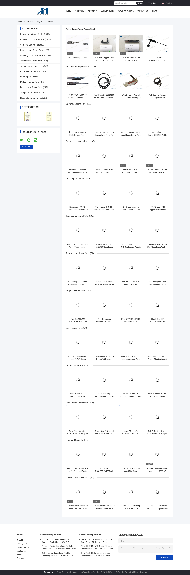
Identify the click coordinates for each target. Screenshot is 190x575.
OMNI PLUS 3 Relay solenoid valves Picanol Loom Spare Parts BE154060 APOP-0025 (96, 554)
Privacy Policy (49, 572)
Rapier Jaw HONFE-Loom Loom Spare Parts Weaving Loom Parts (78, 209)
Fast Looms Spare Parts (31, 87)
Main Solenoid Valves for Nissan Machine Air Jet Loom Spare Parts (78, 508)
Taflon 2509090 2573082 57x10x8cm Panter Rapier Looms (157, 396)
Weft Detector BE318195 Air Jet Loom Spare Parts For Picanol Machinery (104, 97)
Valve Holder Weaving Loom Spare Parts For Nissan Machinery (131, 508)
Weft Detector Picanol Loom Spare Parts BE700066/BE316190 (157, 97)
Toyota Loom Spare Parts (32, 66)
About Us (92, 11)
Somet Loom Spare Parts (31, 50)
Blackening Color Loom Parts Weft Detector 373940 (104, 359)
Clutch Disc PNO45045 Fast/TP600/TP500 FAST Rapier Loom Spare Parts (104, 434)
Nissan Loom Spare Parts (32, 98)
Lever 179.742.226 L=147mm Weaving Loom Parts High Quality (130, 396)
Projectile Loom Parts (30, 71)
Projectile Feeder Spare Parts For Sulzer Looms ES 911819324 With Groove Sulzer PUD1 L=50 (59, 547)
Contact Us (142, 11)
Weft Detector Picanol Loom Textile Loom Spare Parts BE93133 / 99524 (130, 97)
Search (140, 3)
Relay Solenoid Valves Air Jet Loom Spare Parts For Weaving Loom (104, 508)
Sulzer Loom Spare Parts (31, 34)
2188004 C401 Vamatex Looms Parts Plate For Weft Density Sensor (104, 135)
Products (79, 11)
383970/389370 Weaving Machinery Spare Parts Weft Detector (131, 359)
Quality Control (125, 11)
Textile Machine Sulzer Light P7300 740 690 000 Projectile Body (131, 60)
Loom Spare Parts (28, 76)
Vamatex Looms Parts (30, 45)
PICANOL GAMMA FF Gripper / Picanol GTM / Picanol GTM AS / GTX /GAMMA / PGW (97, 547)
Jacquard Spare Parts (30, 92)
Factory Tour (107, 11)
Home (68, 11)
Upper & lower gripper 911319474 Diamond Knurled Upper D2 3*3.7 (55, 541)
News (154, 11)
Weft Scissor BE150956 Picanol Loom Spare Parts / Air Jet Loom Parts (96, 541)
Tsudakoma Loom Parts (31, 61)
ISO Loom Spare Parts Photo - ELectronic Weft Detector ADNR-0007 (157, 359)
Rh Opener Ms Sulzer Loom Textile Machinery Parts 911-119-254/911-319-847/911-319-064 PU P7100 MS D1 (58, 554)
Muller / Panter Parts (30, 82)
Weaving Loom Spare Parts (32, 55)
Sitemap (20, 558)
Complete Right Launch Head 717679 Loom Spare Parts (77, 359)
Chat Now (152, 3)
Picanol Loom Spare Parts (32, 39)
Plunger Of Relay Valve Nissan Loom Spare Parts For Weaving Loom (157, 508)
